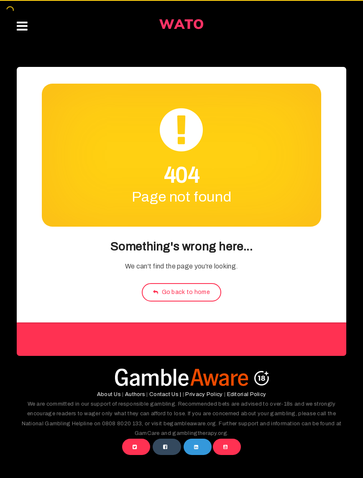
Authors (135, 394)
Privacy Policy (203, 394)
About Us (109, 394)
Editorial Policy (246, 394)
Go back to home (181, 292)
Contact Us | (165, 394)
